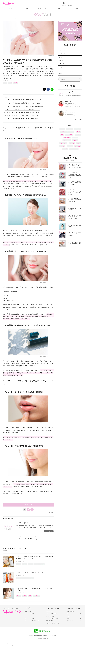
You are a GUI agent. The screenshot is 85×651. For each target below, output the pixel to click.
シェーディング (36, 595)
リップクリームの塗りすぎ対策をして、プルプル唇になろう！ (23, 119)
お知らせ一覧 (49, 611)
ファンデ (70, 146)
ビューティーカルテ (30, 618)
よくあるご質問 (74, 8)
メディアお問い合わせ (51, 613)
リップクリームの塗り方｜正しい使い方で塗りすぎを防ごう (22, 109)
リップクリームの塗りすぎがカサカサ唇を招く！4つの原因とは (23, 100)
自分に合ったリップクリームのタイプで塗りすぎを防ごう (21, 116)
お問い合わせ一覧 (15, 645)
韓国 (62, 134)
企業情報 (31, 635)
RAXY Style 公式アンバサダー (22, 578)
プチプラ (30, 564)
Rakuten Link (70, 620)
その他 (61, 74)
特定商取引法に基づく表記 (52, 623)
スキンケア (62, 50)
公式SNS (57, 8)
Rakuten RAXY (10, 3)
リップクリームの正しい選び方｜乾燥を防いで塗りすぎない (22, 112)
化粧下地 (42, 564)
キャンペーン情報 (42, 8)
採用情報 (54, 635)
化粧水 (78, 143)
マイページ (28, 616)
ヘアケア (61, 64)
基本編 (78, 131)
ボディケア (62, 60)
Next (51, 512)
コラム (61, 70)
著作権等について (47, 635)
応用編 (30, 595)
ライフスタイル (74, 149)
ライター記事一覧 (48, 531)
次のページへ (28, 505)
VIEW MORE (78, 119)
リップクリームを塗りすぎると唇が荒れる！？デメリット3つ (22, 103)
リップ (10, 82)
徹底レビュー (67, 137)
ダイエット (77, 146)
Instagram (69, 616)
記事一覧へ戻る (28, 538)
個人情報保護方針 (38, 635)
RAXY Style (27, 8)
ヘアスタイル (66, 140)
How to (5, 82)
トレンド (78, 134)
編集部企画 (77, 129)
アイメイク (62, 57)
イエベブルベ (63, 143)
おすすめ (24, 564)
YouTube (69, 623)
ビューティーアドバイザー (31, 620)
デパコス (36, 564)
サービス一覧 (6, 645)
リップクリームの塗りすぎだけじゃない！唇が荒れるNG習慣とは (24, 106)
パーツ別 (72, 143)
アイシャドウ (69, 134)
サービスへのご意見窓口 (52, 618)
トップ (10, 8)
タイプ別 (15, 82)
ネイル (61, 67)
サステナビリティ (25, 645)
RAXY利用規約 (49, 620)
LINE (68, 618)
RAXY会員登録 (70, 611)
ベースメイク (9, 80)
